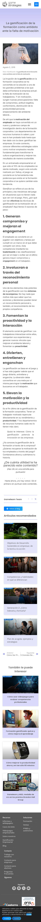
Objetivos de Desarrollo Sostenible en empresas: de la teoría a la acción (20, 546)
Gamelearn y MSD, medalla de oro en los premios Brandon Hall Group (20, 797)
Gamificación (11, 72)
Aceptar (6, 918)
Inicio (4, 72)
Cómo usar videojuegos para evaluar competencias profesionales (20, 699)
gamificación (25, 79)
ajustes (28, 914)
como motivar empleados (15, 149)
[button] (29, 4)
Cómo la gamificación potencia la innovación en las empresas (20, 434)
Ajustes (16, 918)
